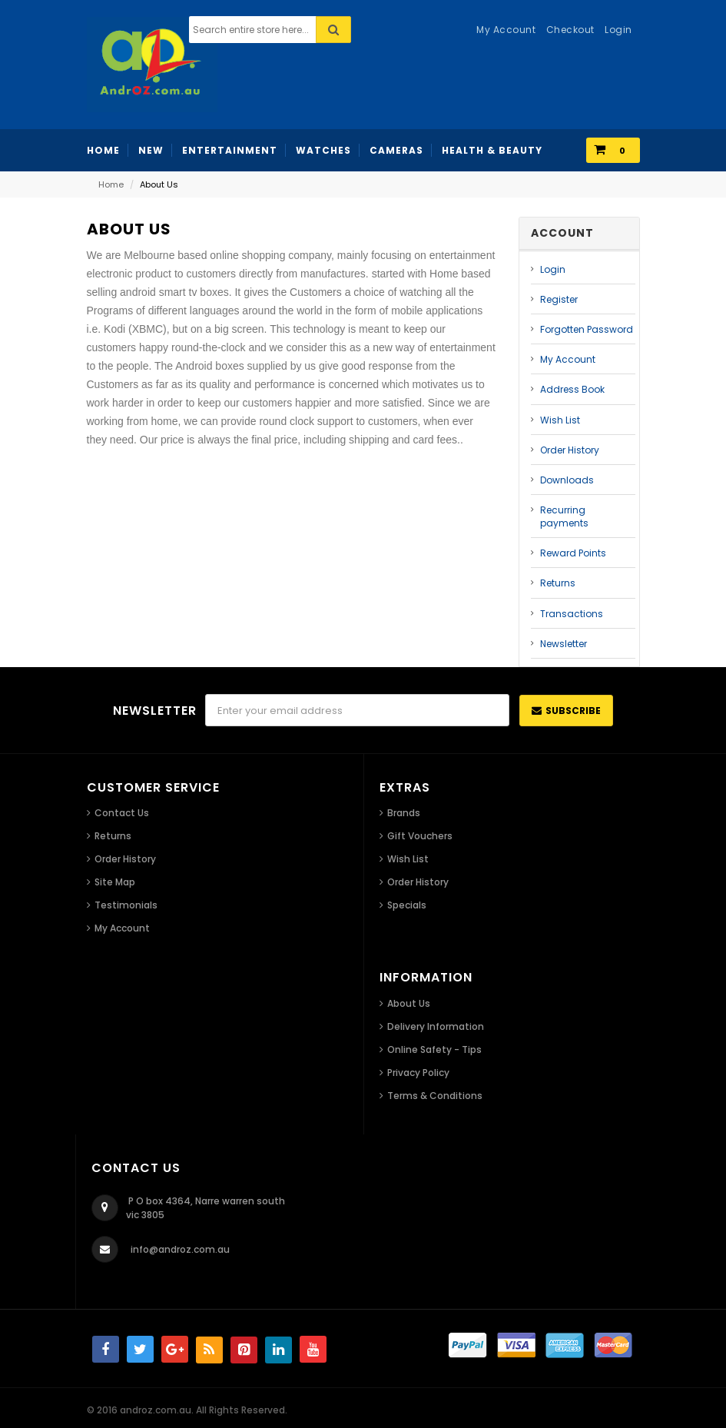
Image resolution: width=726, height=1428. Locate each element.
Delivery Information (435, 1026)
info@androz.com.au (180, 1249)
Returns (557, 582)
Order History (569, 450)
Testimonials (125, 905)
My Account (567, 359)
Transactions (571, 613)
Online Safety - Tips (434, 1049)
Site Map (114, 881)
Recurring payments (564, 516)
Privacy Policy (418, 1072)
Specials (406, 905)
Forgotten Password (586, 329)
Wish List (560, 420)
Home (111, 184)
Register (559, 299)
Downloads (567, 480)
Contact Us (121, 812)
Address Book (572, 389)
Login (552, 269)
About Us (408, 1003)
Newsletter (563, 643)
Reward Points (573, 553)
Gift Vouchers (420, 835)
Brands (403, 812)
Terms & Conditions (434, 1095)
